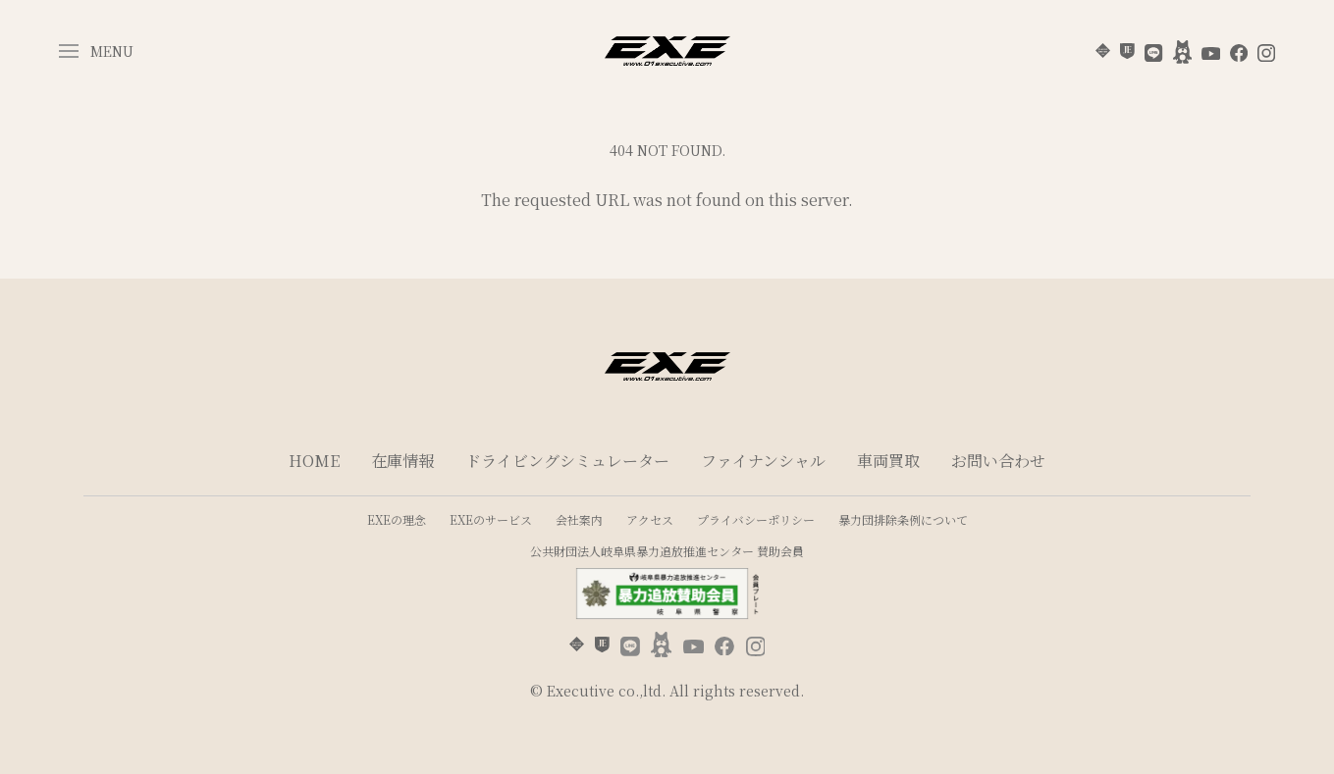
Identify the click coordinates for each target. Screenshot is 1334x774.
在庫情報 (402, 460)
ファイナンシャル (763, 460)
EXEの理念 (396, 519)
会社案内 (579, 519)
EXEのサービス (491, 519)
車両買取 (888, 460)
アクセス (649, 519)
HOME (314, 460)
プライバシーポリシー (756, 519)
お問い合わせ (998, 460)
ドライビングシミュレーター (567, 460)
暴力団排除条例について (903, 519)
